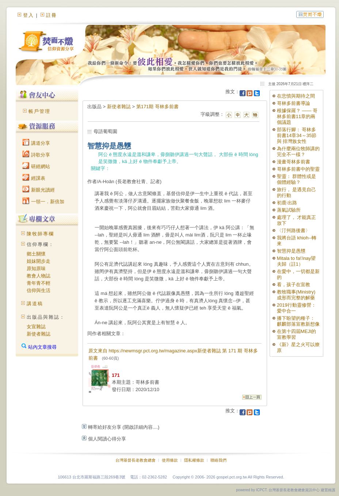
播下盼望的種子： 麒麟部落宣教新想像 (298, 321)
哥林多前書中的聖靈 (298, 169)
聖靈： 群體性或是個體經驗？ (296, 179)
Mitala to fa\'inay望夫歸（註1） (296, 261)
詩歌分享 (36, 155)
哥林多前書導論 (293, 103)
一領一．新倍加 (43, 201)
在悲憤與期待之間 (296, 96)
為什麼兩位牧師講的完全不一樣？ (298, 151)
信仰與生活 (38, 290)
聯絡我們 (218, 460)
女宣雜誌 (36, 326)
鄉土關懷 (36, 254)
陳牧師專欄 (40, 233)
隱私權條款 (194, 460)
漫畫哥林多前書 (293, 161)
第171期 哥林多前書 (157, 106)
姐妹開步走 (38, 261)
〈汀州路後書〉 (293, 230)
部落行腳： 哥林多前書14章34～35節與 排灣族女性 (296, 135)
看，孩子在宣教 (293, 284)
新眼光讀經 (38, 190)
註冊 (51, 15)
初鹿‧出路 (287, 202)
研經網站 (36, 166)
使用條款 (170, 460)
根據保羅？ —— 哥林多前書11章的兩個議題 (297, 116)
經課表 (33, 178)
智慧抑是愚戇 (291, 251)
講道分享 (36, 143)
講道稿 (35, 303)
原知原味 (36, 268)
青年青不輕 (38, 283)
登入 (28, 15)
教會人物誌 (38, 276)
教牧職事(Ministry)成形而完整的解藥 (296, 294)
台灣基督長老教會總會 (135, 460)
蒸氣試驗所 (289, 210)
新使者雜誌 (38, 334)
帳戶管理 (39, 111)
